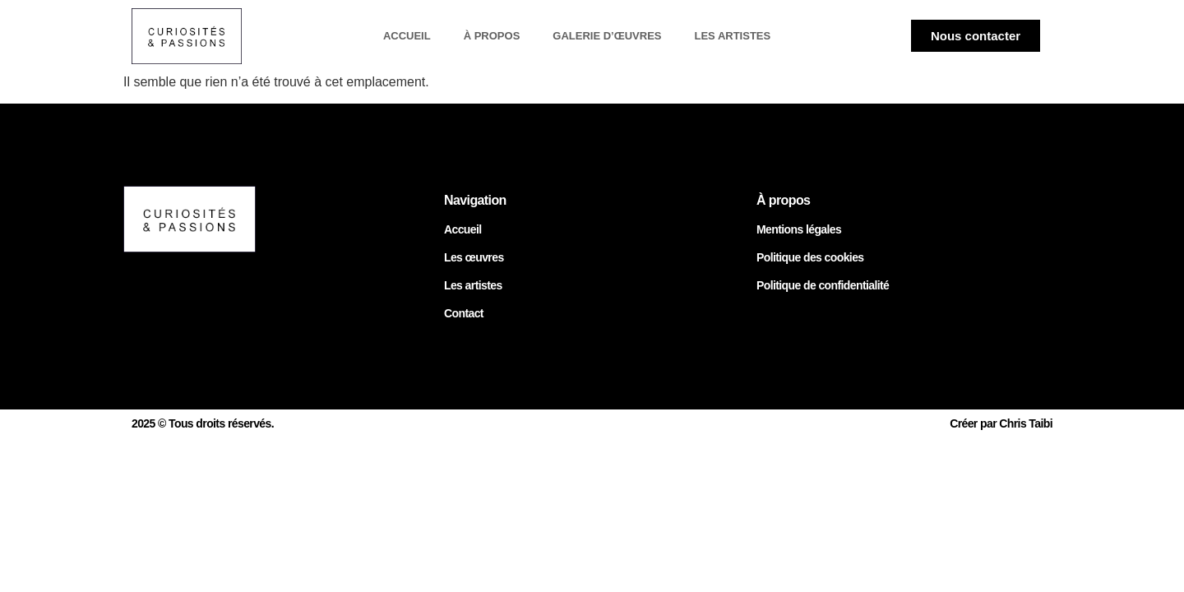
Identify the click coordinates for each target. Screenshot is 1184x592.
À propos (492, 36)
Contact (463, 313)
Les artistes (732, 36)
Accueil (407, 36)
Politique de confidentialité (822, 285)
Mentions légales (798, 229)
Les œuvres (474, 257)
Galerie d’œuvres (607, 36)
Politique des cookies (810, 257)
